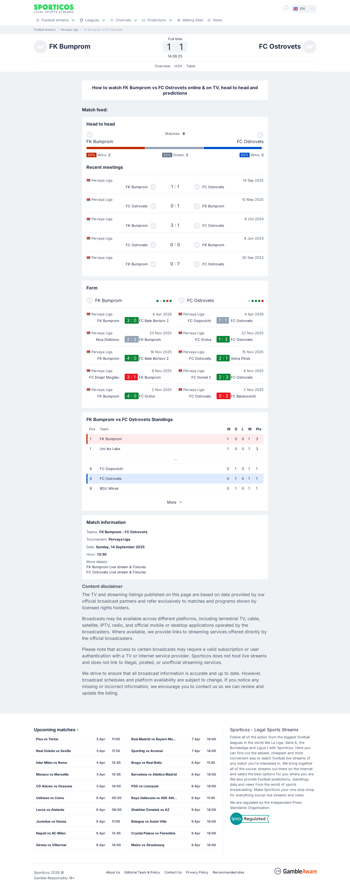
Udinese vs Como (50, 798)
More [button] (175, 502)
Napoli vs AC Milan (51, 833)
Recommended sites (228, 872)
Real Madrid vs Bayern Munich (155, 739)
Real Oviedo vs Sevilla (53, 751)
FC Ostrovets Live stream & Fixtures (116, 572)
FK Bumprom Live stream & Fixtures (116, 567)
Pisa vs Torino (47, 739)
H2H (178, 66)
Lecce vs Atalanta (50, 810)
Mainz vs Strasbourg (147, 845)
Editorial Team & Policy (142, 872)
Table (190, 66)
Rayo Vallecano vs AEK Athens (155, 798)
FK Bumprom (99, 141)
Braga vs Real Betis (146, 763)
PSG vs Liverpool (144, 786)
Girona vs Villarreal (51, 845)
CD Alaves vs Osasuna (54, 786)
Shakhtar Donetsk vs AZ (150, 810)
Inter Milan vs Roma (51, 763)
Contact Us (173, 872)
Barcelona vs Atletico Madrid (154, 774)
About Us (113, 872)
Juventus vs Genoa (51, 821)
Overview (162, 66)
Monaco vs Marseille (52, 774)
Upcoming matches (57, 729)
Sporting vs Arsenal (147, 751)
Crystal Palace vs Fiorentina (153, 833)
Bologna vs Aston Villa (149, 821)
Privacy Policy (197, 872)
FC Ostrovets (250, 141)
